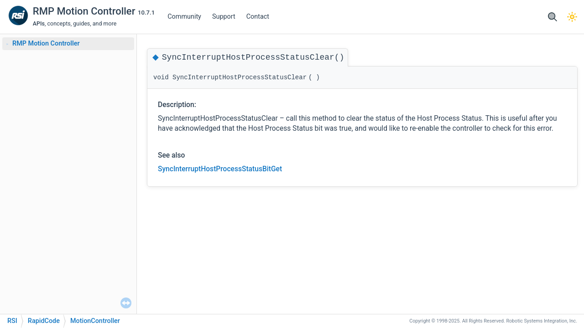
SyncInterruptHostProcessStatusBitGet (220, 169)
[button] (552, 17)
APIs (39, 23)
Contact (257, 16)
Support (223, 16)
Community (184, 16)
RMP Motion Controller (85, 11)
